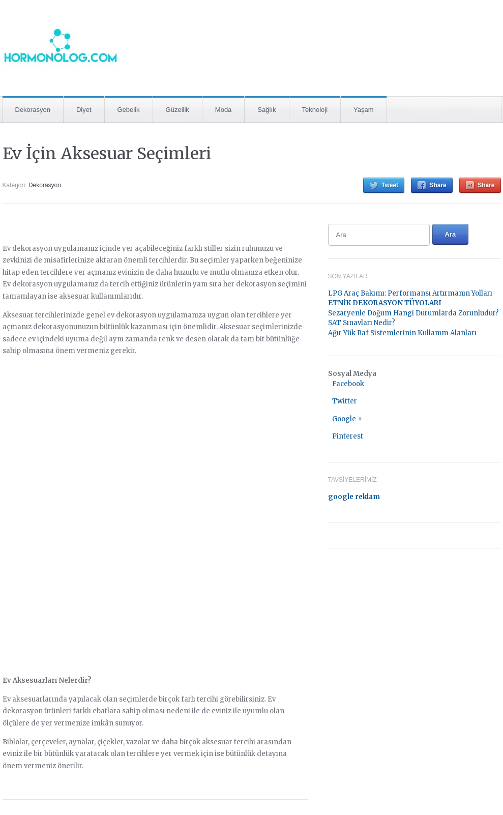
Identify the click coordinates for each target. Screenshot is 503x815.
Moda (223, 109)
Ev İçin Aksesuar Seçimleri (107, 153)
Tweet (389, 185)
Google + (347, 419)
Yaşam (363, 109)
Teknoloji (315, 109)
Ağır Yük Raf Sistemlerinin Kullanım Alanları (402, 333)
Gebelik (128, 109)
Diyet (84, 109)
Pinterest (347, 436)
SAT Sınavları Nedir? (361, 322)
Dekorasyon (32, 109)
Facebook (348, 384)
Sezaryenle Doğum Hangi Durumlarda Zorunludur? (413, 313)
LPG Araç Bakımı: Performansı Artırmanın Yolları (410, 293)
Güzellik (177, 109)
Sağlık (266, 109)
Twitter (344, 401)
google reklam (354, 496)
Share (437, 185)
